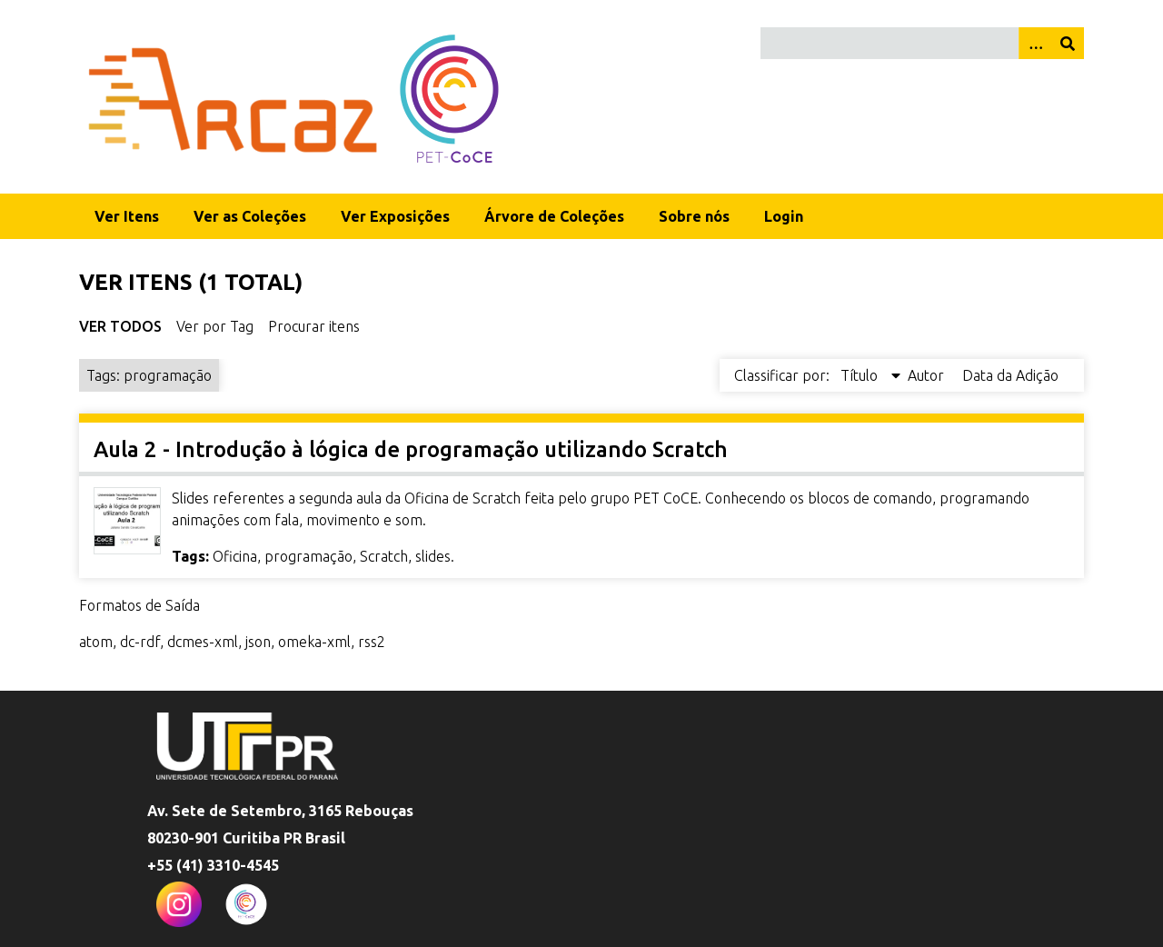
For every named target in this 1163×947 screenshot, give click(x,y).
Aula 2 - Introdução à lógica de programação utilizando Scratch (411, 449)
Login (783, 216)
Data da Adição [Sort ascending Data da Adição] (1010, 375)
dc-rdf (140, 641)
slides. (434, 556)
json (258, 641)
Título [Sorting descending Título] (860, 375)
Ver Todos (120, 326)
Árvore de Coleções (554, 216)
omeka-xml (314, 641)
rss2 (371, 641)
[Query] (922, 43)
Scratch (384, 556)
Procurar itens (314, 326)
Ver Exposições (395, 216)
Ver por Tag (214, 326)
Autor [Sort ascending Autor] (928, 375)
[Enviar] (1067, 43)
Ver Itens (126, 216)
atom (96, 641)
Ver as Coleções (250, 216)
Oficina (235, 556)
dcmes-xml (202, 641)
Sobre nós (694, 216)
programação (308, 556)
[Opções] (1035, 43)
